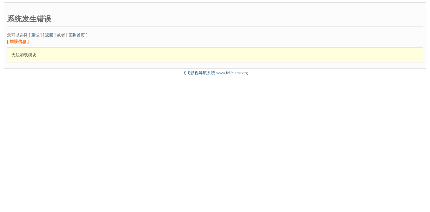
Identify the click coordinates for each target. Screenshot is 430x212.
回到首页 (76, 35)
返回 (49, 35)
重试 (35, 35)
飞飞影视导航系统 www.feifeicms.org (215, 73)
